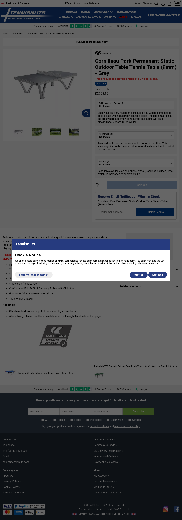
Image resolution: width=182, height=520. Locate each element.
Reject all (139, 275)
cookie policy (128, 261)
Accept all (157, 275)
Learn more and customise (34, 275)
